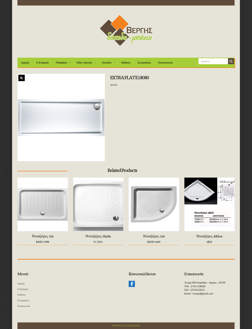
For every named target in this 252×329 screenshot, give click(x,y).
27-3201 (98, 241)
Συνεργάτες (144, 62)
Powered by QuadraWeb (126, 325)
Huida (107, 236)
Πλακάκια (61, 62)
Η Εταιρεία (42, 62)
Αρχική (25, 62)
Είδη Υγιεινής (84, 62)
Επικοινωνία (165, 62)
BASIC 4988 (42, 241)
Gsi (51, 236)
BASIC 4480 (153, 241)
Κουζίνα (106, 62)
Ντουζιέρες (40, 236)
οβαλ (209, 241)
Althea (217, 236)
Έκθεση (125, 62)
